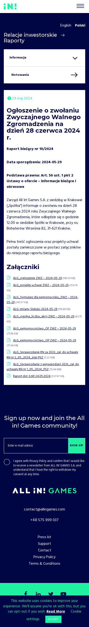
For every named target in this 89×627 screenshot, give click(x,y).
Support (44, 544)
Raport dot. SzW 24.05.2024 (32, 376)
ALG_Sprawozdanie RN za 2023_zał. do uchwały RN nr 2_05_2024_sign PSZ (42, 355)
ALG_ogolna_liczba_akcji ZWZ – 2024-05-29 (43, 316)
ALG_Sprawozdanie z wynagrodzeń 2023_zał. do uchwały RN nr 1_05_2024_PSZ (43, 367)
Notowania (20, 75)
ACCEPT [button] (53, 619)
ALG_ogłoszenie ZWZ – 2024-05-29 (37, 278)
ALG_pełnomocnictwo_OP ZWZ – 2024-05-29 (44, 340)
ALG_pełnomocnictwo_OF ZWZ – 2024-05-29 (44, 328)
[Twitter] (51, 594)
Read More (56, 611)
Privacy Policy (38, 461)
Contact (44, 550)
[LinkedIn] (38, 594)
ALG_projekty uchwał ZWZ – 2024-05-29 (40, 285)
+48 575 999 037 (44, 520)
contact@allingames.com (44, 509)
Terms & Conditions (44, 564)
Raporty (14, 40)
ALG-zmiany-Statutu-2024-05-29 (35, 309)
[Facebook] (26, 594)
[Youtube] (63, 594)
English (65, 26)
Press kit (44, 537)
